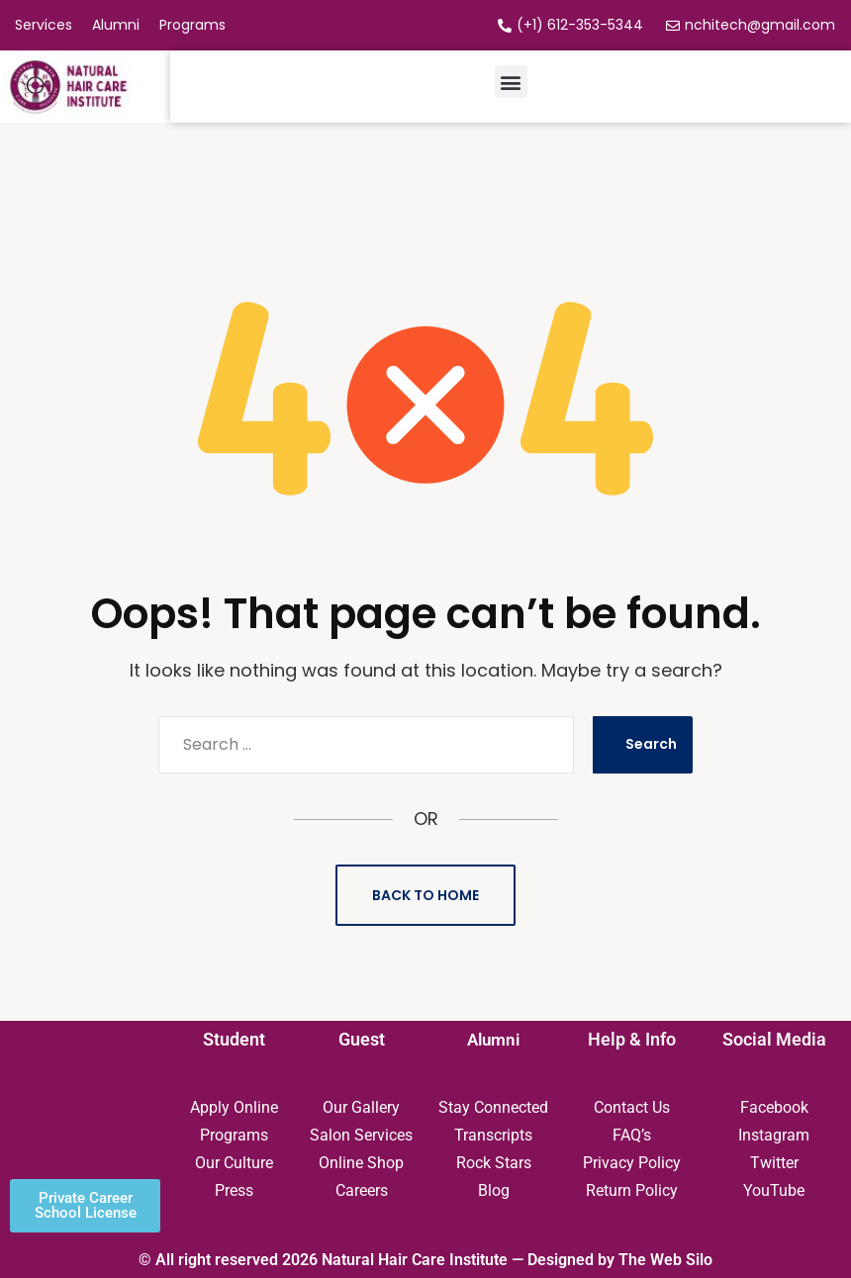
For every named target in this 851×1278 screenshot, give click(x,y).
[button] (511, 81)
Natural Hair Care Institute (415, 1259)
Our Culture (234, 1162)
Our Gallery (361, 1107)
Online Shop (361, 1162)
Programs (234, 1135)
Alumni (493, 1039)
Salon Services (361, 1135)
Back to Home (425, 895)
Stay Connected (493, 1107)
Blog (494, 1190)
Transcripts (493, 1135)
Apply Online (234, 1107)
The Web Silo (665, 1259)
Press (234, 1190)
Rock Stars (493, 1162)
